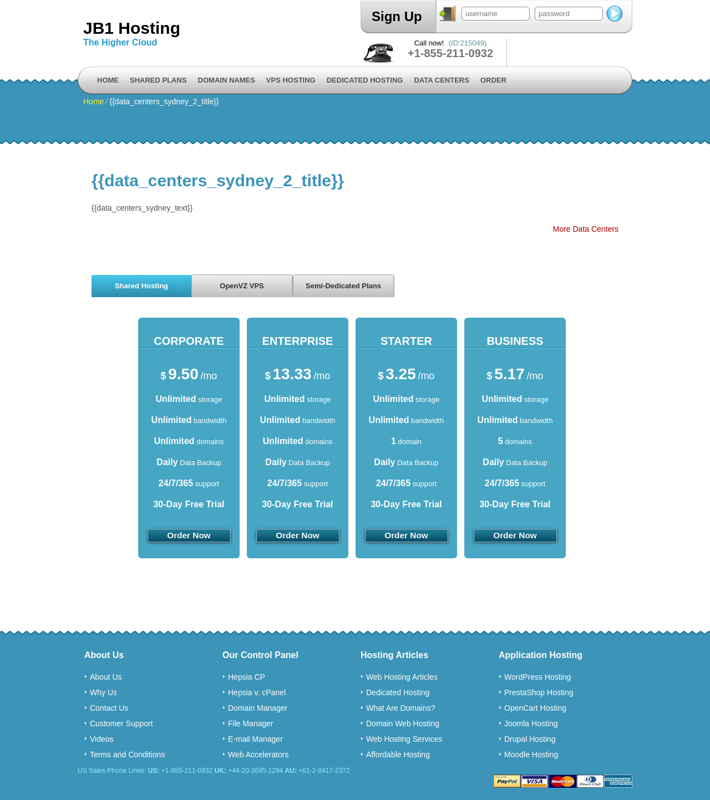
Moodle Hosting (531, 754)
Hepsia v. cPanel (257, 692)
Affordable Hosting (398, 754)
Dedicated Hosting (365, 80)
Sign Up (397, 16)
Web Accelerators (258, 754)
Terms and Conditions (127, 754)
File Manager (250, 723)
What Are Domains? (400, 708)
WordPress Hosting (537, 676)
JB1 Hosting (131, 28)
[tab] (141, 285)
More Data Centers (585, 229)
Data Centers (441, 80)
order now (189, 535)
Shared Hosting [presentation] (141, 286)
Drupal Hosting (530, 739)
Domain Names (226, 80)
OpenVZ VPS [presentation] (241, 286)
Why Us (103, 692)
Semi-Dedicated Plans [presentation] (343, 286)
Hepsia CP (246, 676)
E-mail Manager (255, 739)
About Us (106, 676)
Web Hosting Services (404, 739)
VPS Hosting (291, 80)
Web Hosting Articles (402, 676)
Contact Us (109, 708)
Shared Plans (158, 80)
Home (108, 80)
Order (493, 80)
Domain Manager (257, 708)
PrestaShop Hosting (539, 692)
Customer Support (121, 723)
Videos (102, 739)
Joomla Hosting (531, 723)
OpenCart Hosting (535, 708)
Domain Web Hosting (402, 723)
